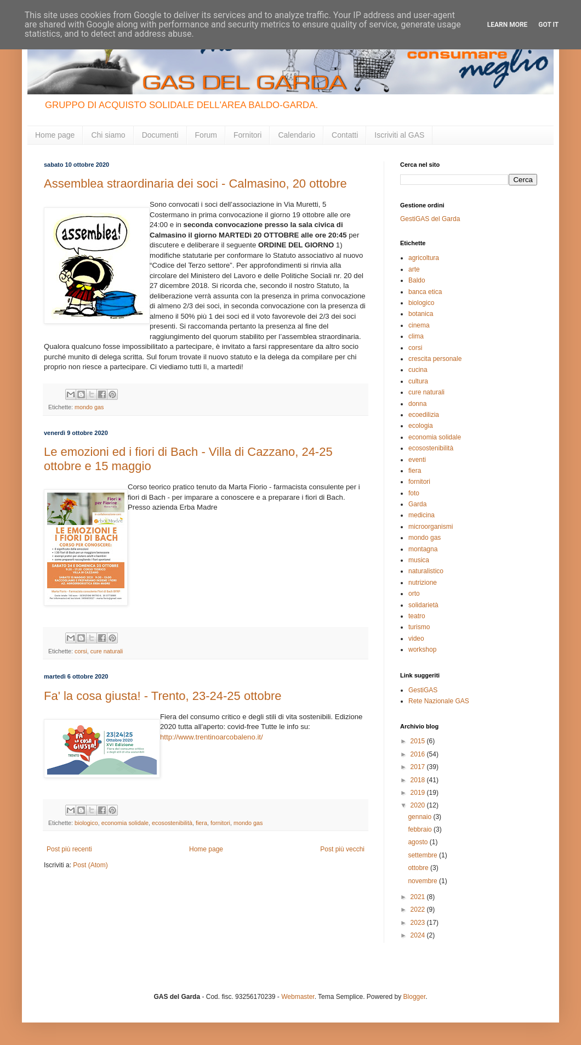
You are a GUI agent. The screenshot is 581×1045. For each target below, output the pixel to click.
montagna (422, 549)
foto (413, 493)
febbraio (421, 829)
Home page (55, 135)
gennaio (420, 817)
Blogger (414, 997)
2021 (419, 897)
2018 (419, 780)
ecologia (420, 426)
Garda (417, 504)
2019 (419, 793)
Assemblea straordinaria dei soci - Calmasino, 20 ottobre (195, 183)
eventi (417, 460)
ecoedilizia (423, 415)
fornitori (220, 823)
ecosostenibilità (172, 823)
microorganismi (430, 526)
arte (414, 269)
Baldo (416, 280)
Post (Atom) (90, 865)
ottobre (419, 868)
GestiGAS (422, 690)
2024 (419, 935)
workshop (422, 649)
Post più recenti (69, 849)
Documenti (160, 135)
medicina (421, 515)
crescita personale (435, 359)
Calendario (296, 135)
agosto (418, 842)
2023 (419, 923)
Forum (206, 135)
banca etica (425, 292)
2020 (419, 805)
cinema (419, 325)
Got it (548, 25)
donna (417, 404)
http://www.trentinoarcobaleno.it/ (211, 737)
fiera (201, 823)
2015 (419, 741)
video (416, 638)
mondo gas (89, 407)
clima (416, 336)
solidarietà (423, 605)
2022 (419, 909)
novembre (423, 881)
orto (414, 593)
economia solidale (125, 823)
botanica (420, 314)
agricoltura (423, 258)
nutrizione (422, 582)
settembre (423, 855)
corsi (81, 651)
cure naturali (106, 651)
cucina (418, 370)
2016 (419, 754)
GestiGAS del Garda (430, 219)
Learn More (507, 25)
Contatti (345, 135)
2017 (419, 767)
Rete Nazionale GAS (438, 701)
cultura (418, 381)
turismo (419, 627)
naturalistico (425, 571)
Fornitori (247, 135)
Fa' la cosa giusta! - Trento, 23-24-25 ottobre (162, 696)
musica (418, 560)
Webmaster (297, 997)
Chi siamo (108, 135)
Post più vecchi (342, 849)
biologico (86, 823)
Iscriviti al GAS (399, 135)
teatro (416, 616)
